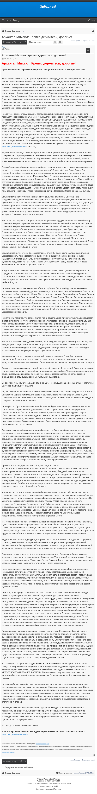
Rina (3, 47)
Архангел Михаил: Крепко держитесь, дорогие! (37, 37)
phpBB (43, 783)
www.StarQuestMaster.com (14, 146)
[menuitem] (15, 20)
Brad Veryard (55, 779)
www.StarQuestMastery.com (15, 734)
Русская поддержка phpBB (48, 786)
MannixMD (56, 781)
